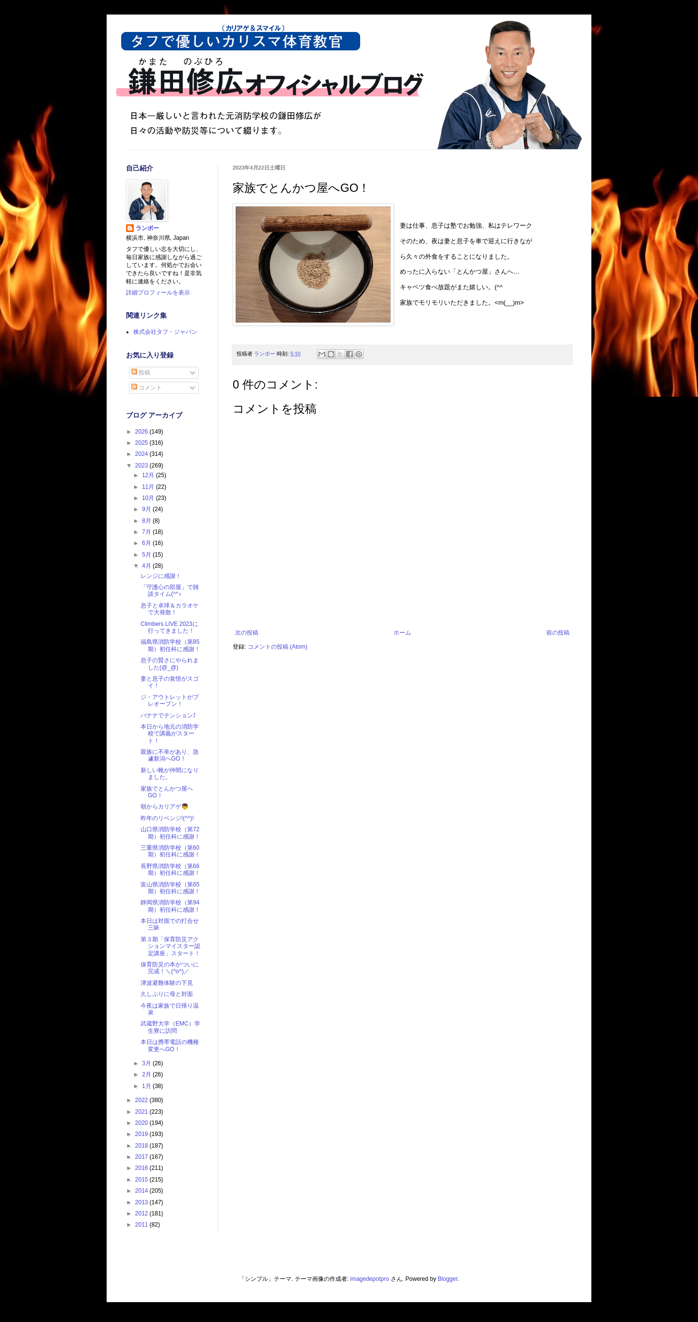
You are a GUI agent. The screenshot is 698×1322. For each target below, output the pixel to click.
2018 (142, 1145)
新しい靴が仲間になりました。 (170, 773)
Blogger (448, 1278)
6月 (147, 543)
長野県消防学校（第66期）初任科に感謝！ (170, 869)
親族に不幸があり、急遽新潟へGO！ (170, 755)
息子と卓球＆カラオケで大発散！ (170, 609)
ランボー (147, 228)
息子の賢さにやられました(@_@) (170, 663)
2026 (142, 431)
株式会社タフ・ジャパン (165, 331)
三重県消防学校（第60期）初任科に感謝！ (170, 851)
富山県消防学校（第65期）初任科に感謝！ (170, 888)
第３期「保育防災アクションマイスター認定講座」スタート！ (170, 946)
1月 (147, 1086)
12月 (149, 475)
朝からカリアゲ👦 (165, 806)
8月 (147, 520)
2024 (142, 454)
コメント (146, 387)
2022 (142, 1100)
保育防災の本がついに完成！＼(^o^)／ (170, 968)
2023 (142, 465)
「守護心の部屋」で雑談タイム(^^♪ (170, 590)
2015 (142, 1179)
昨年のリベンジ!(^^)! (167, 818)
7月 (147, 532)
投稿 (140, 372)
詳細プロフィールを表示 (158, 292)
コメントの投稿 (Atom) (277, 646)
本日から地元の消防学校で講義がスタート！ (170, 733)
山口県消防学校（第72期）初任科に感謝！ (170, 833)
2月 (147, 1074)
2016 (142, 1168)
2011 (142, 1224)
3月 (147, 1063)
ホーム (402, 632)
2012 (142, 1213)
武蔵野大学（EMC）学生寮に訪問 (170, 1027)
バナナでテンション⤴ (168, 715)
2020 (142, 1123)
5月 (147, 554)
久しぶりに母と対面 (167, 994)
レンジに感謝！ (161, 576)
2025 (142, 442)
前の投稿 (558, 632)
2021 (142, 1111)
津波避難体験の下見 (167, 983)
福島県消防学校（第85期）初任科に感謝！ (170, 645)
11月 (149, 486)
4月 (147, 565)
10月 (149, 498)
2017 (142, 1156)
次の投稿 (246, 632)
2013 (142, 1202)
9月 (147, 509)
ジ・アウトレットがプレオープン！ (170, 700)
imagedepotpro (369, 1278)
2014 (142, 1190)
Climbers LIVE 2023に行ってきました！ (169, 627)
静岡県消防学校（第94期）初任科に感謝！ (170, 906)
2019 (142, 1134)
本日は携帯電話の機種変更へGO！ (170, 1045)
